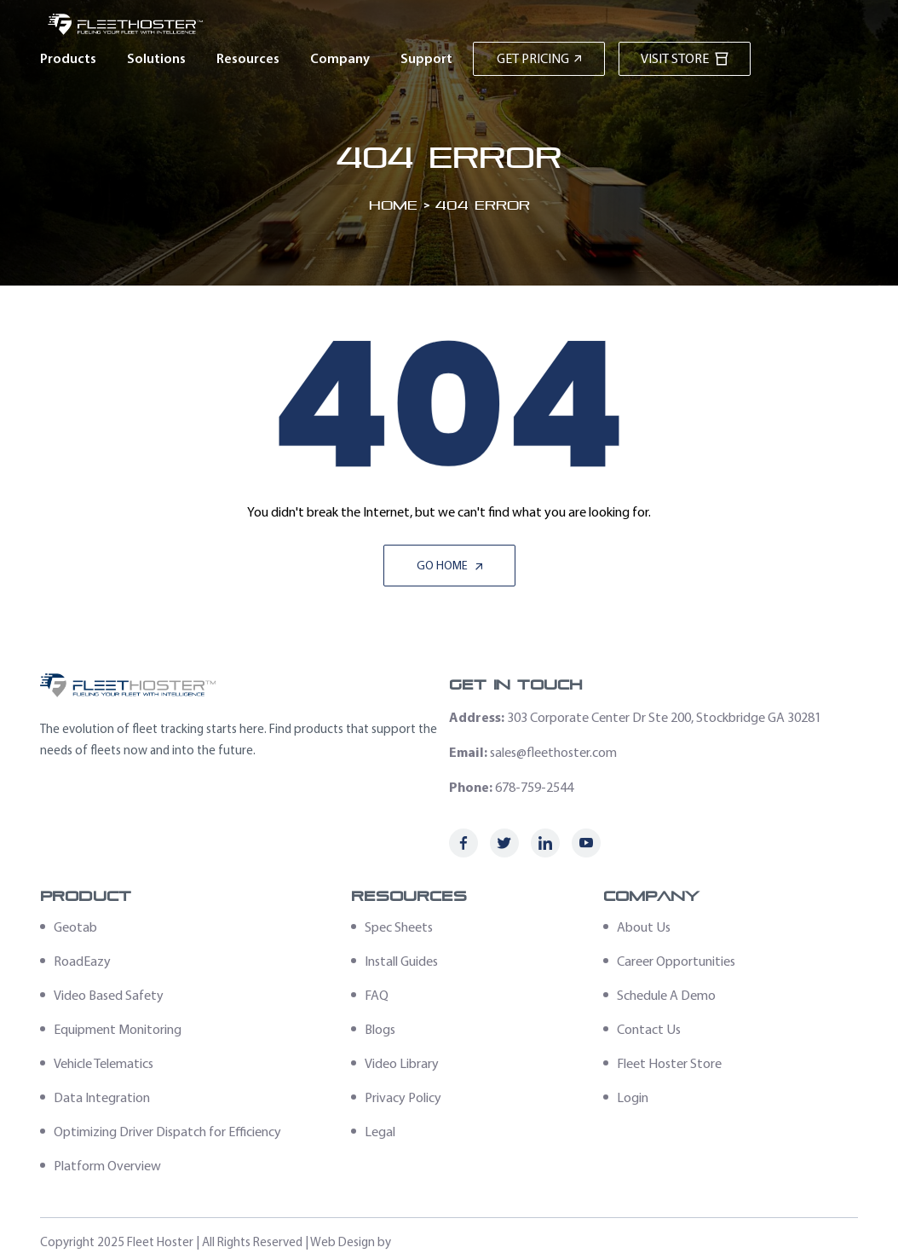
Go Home (449, 565)
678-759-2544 (534, 787)
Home (393, 205)
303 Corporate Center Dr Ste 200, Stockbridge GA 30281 (664, 717)
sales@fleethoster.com (553, 752)
